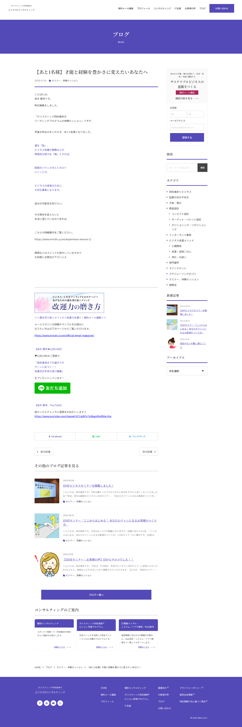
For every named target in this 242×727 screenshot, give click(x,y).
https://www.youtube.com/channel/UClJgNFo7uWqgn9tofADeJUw (73, 416)
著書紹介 (162, 687)
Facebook (56, 436)
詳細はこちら (59, 647)
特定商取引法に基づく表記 (193, 701)
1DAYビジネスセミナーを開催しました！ (88, 486)
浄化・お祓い (179, 257)
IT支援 (181, 9)
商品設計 (174, 208)
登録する (187, 137)
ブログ (205, 9)
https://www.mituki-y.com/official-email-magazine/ (64, 335)
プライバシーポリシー (190, 687)
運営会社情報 (186, 694)
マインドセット (177, 268)
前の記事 (45, 451)
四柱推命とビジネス (180, 191)
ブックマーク (138, 436)
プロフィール (146, 9)
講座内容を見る (184, 98)
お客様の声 (193, 9)
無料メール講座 (128, 9)
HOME (38, 667)
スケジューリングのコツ (182, 273)
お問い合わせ (224, 9)
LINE (98, 436)
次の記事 (147, 451)
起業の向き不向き (179, 197)
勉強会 (173, 284)
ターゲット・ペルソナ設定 (186, 219)
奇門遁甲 (174, 262)
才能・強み (175, 202)
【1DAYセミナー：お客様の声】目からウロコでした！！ (98, 559)
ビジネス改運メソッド (181, 240)
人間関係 (177, 245)
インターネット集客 (180, 234)
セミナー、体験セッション (65, 80)
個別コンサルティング (135, 687)
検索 (202, 167)
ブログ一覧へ (96, 595)
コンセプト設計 (180, 213)
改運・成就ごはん (181, 251)
